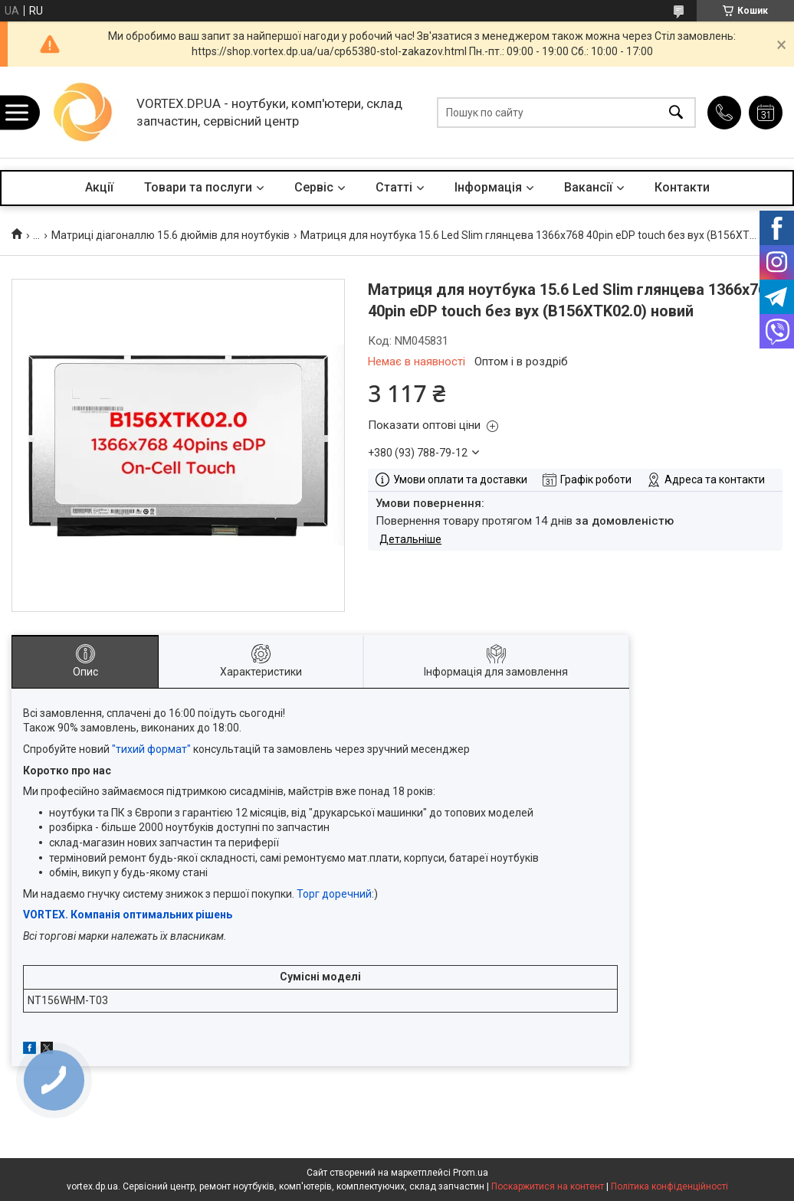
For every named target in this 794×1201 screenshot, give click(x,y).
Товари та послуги (198, 187)
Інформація (488, 187)
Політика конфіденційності (669, 1186)
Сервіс (313, 187)
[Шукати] (676, 112)
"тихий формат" (151, 749)
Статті (394, 187)
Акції (99, 187)
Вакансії (588, 187)
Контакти (682, 187)
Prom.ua (470, 1172)
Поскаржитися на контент (547, 1186)
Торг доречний (334, 894)
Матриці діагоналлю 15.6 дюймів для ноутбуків (170, 235)
